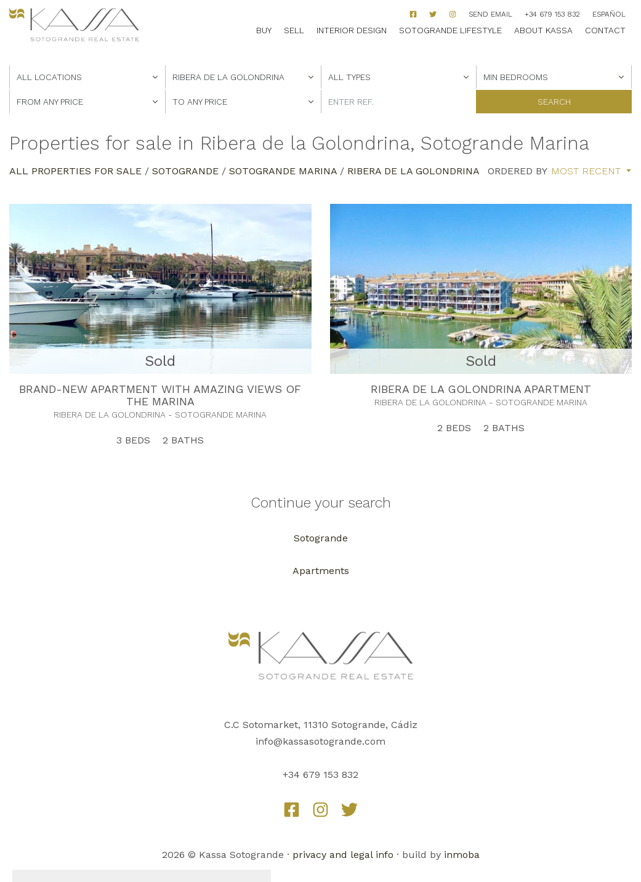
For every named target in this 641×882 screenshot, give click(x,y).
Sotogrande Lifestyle (450, 30)
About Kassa (543, 30)
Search (554, 102)
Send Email (490, 14)
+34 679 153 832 (552, 14)
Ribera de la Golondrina (413, 171)
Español (609, 14)
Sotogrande (185, 171)
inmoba (462, 854)
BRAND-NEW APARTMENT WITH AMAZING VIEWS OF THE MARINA (160, 395)
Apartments (320, 571)
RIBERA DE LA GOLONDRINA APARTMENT (481, 388)
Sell (294, 30)
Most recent (587, 171)
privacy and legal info (342, 854)
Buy (264, 30)
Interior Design (351, 30)
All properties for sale (75, 171)
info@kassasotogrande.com (320, 741)
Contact (605, 30)
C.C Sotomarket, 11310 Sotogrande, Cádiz (320, 724)
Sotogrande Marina (283, 171)
